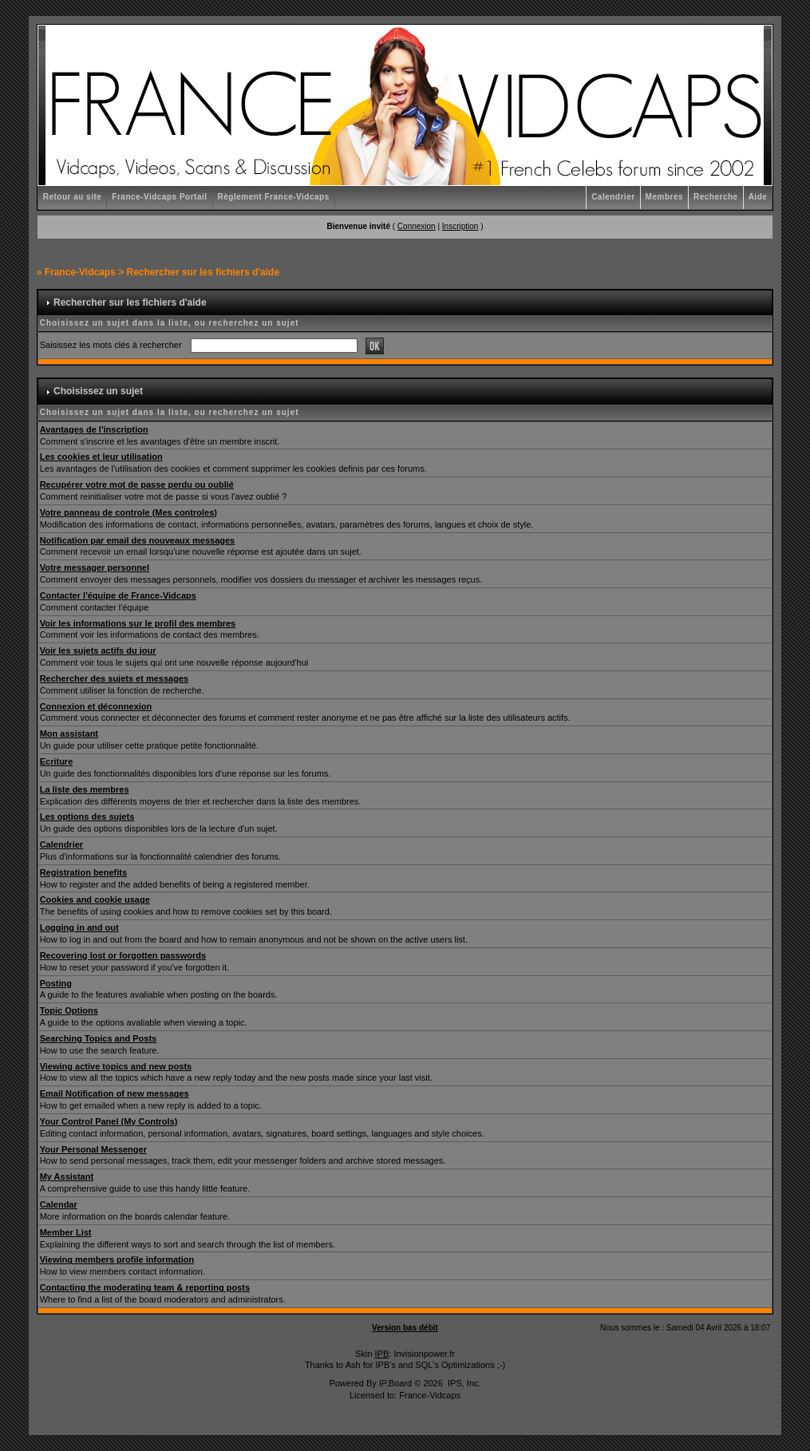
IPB (382, 1353)
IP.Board (395, 1383)
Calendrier (612, 196)
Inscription (460, 226)
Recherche (715, 196)
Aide (758, 196)
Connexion (416, 226)
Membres (664, 196)
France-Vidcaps (80, 272)
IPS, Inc (463, 1383)
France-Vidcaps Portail (159, 196)
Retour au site (72, 196)
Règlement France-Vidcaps (274, 196)
